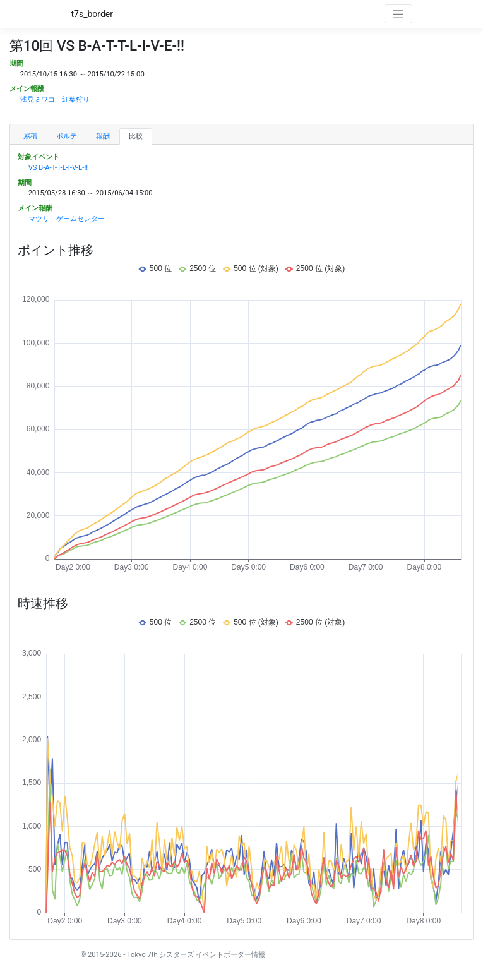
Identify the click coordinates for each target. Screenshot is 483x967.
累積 (30, 136)
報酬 (103, 136)
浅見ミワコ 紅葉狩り (55, 99)
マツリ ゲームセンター (66, 219)
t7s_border (92, 14)
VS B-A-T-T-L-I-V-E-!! (58, 168)
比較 (136, 136)
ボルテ (66, 136)
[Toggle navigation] (398, 13)
